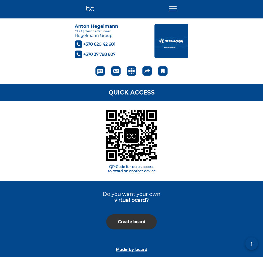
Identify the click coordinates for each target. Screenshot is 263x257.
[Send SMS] (100, 71)
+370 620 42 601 (99, 44)
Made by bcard (131, 249)
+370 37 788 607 (99, 54)
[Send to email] (116, 71)
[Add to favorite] (162, 71)
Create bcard (131, 221)
